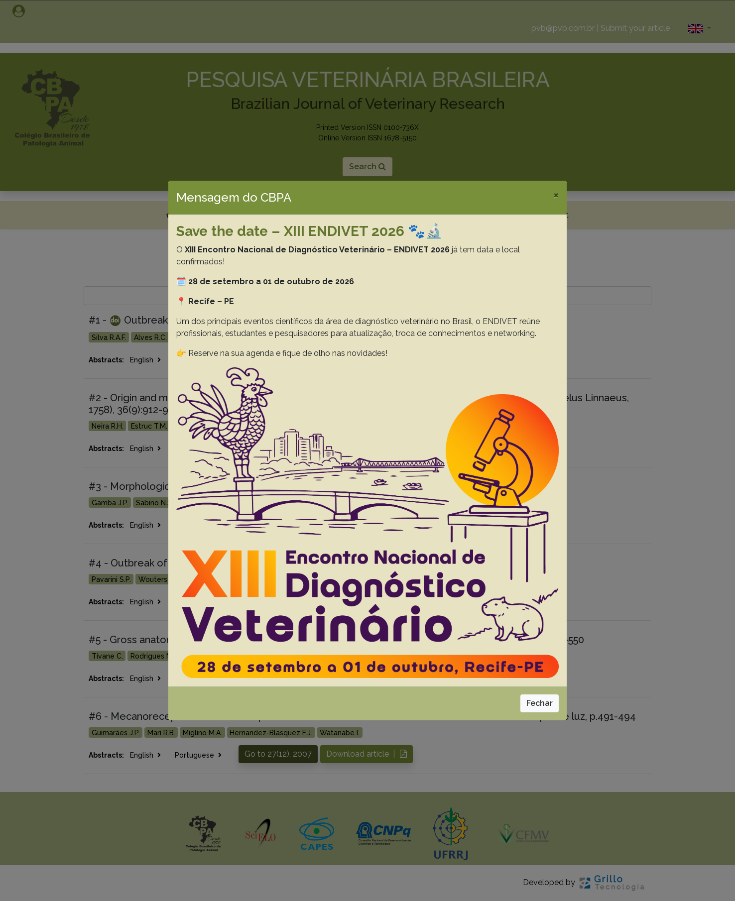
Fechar (539, 703)
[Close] (556, 195)
